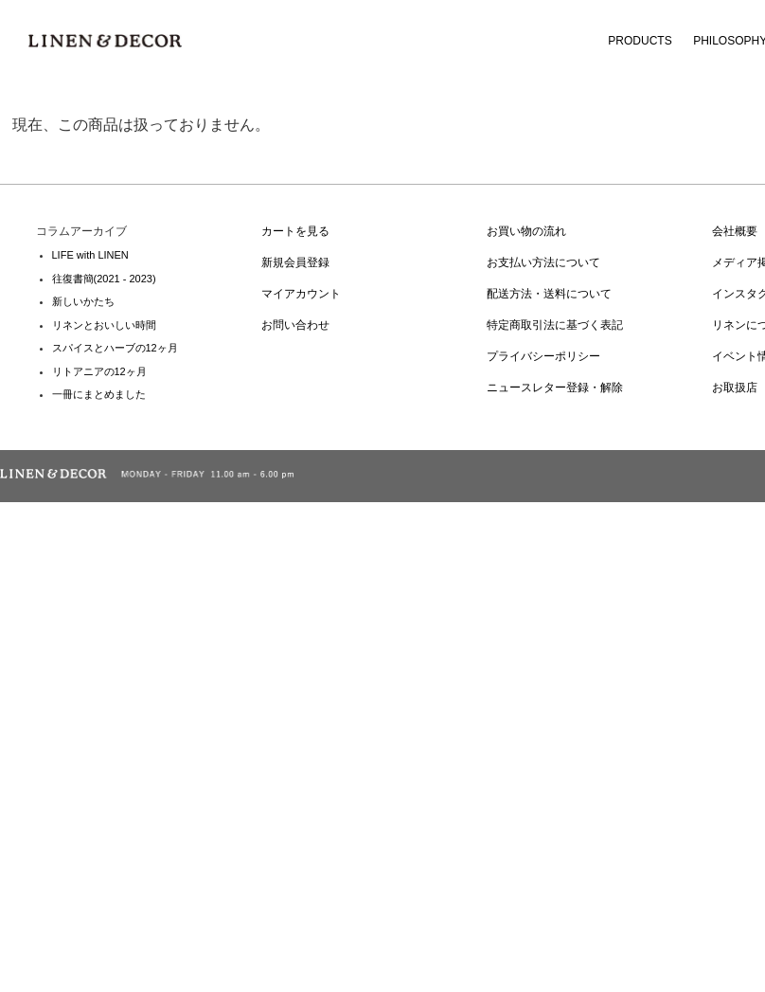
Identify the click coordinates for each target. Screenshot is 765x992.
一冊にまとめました (99, 394)
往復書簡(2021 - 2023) (104, 278)
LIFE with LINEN (90, 255)
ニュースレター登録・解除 (555, 387)
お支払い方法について (543, 262)
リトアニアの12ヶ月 (99, 371)
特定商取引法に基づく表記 (555, 325)
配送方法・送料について (549, 293)
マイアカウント (301, 293)
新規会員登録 (295, 262)
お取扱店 (734, 387)
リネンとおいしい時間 (104, 325)
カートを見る (295, 231)
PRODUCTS (639, 40)
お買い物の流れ (526, 231)
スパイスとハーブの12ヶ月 (115, 347)
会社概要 (734, 231)
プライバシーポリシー (543, 356)
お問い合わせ (295, 325)
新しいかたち (83, 301)
